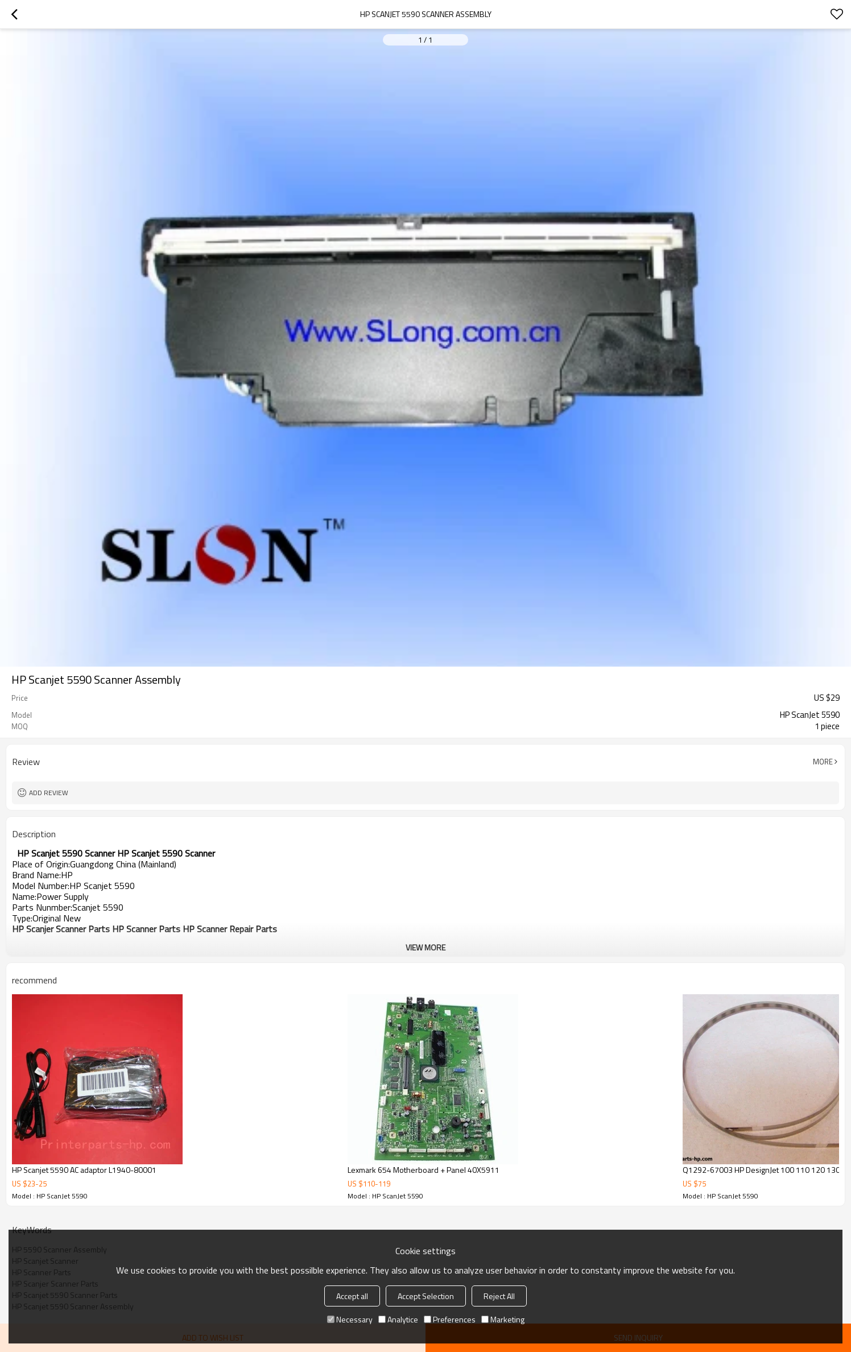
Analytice (398, 1319)
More (823, 761)
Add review (48, 792)
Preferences (450, 1319)
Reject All (499, 1296)
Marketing (502, 1319)
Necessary (350, 1319)
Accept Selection (426, 1296)
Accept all (352, 1296)
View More (425, 947)
